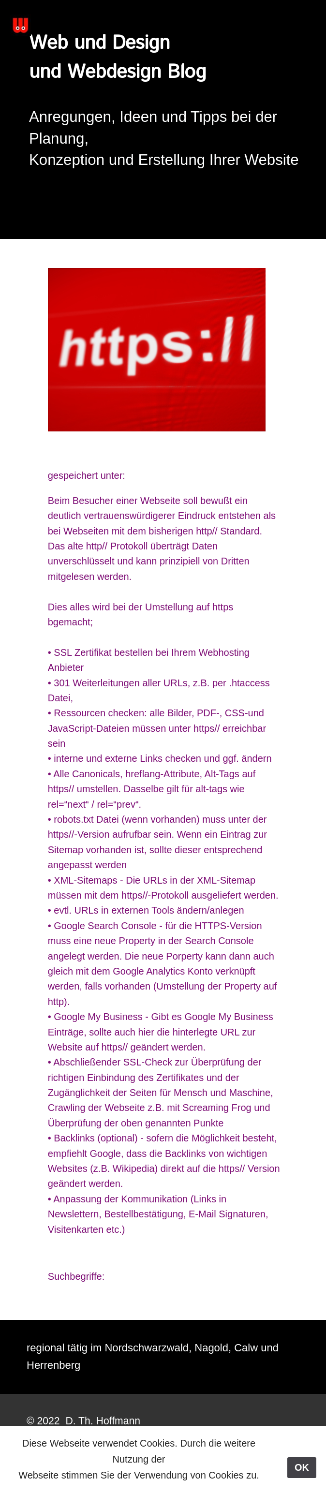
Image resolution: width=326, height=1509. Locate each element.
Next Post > (202, 1302)
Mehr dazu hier (137, 1491)
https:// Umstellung (112, 452)
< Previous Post (135, 1302)
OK (302, 1467)
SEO (138, 475)
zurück (62, 1260)
